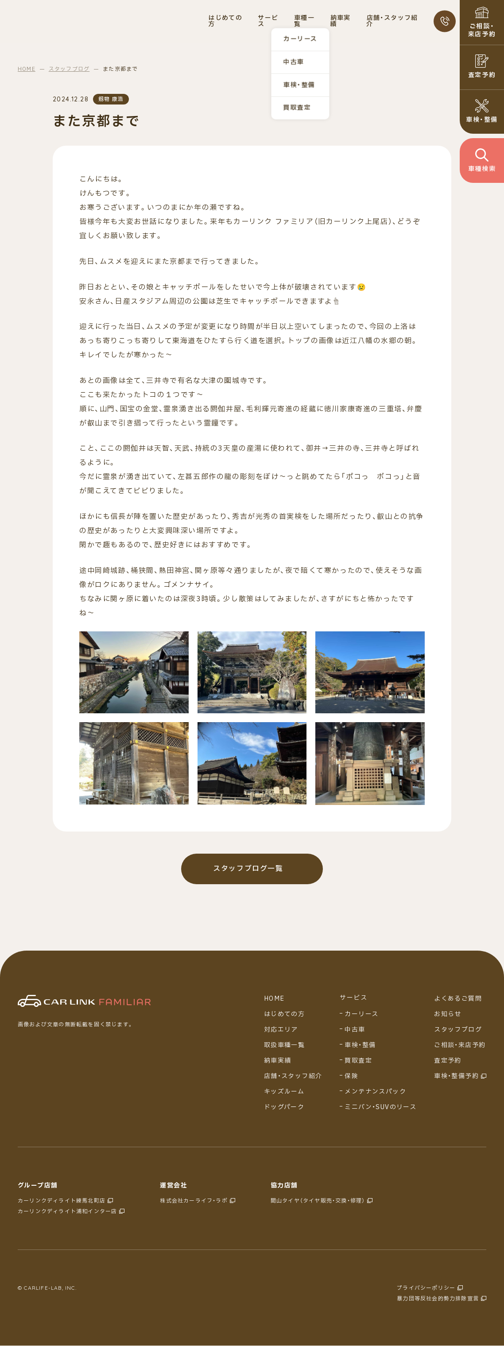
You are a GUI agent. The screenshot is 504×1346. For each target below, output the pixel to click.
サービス (353, 998)
